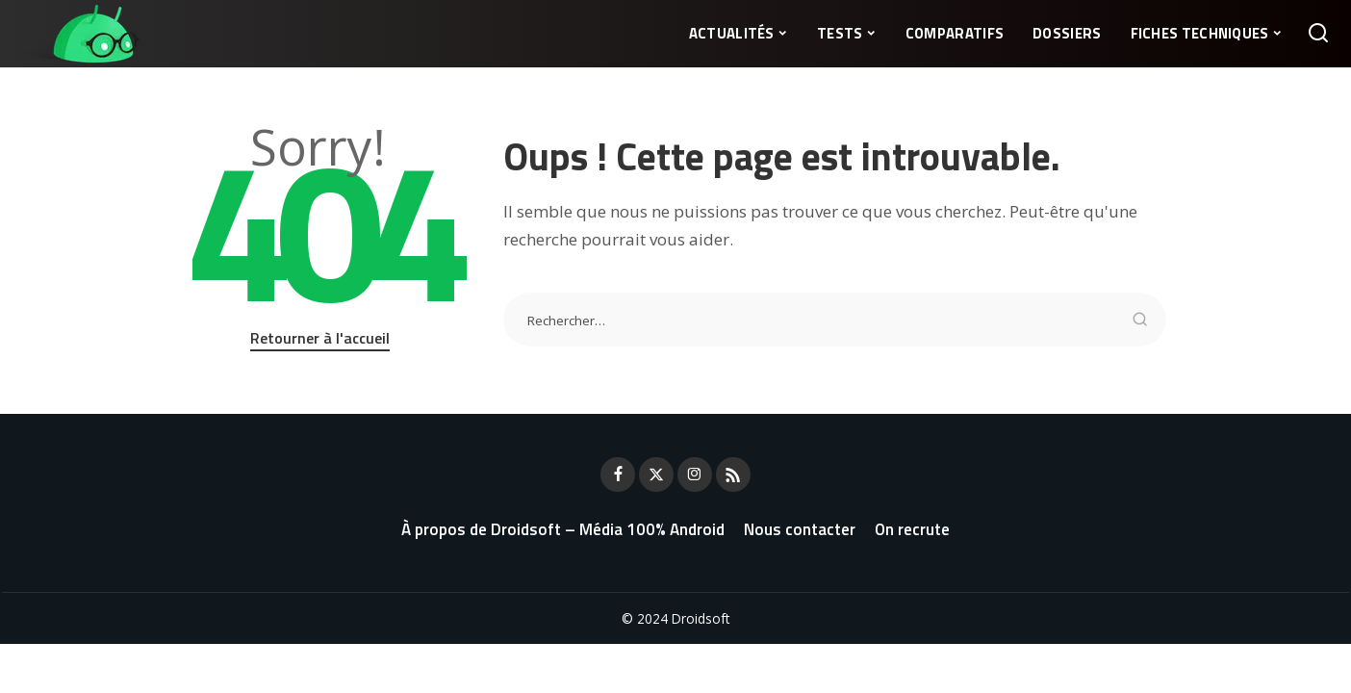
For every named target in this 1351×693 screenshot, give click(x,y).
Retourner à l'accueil (320, 337)
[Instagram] (694, 474)
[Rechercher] (1318, 33)
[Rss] (733, 474)
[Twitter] (656, 474)
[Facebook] (617, 474)
